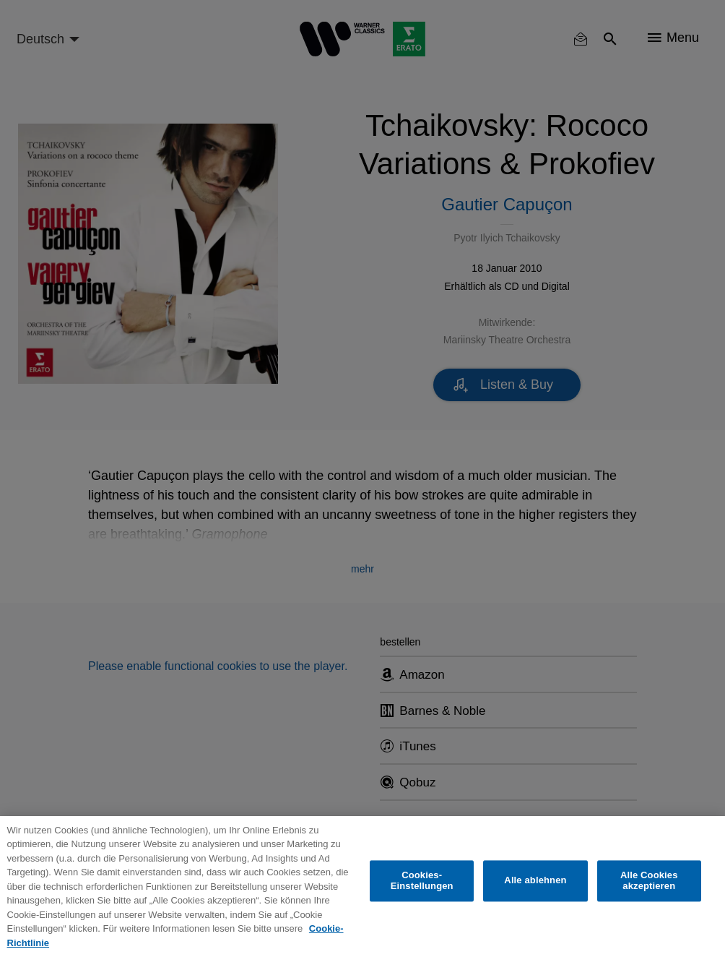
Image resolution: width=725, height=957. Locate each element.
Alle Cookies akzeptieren (649, 881)
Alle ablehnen (535, 880)
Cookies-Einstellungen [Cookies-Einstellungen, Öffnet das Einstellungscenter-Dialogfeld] (422, 881)
